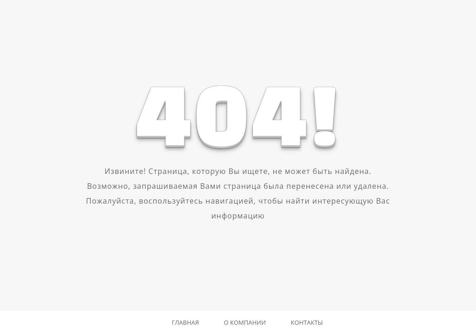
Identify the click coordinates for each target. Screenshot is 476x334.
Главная (185, 322)
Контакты (307, 322)
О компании (245, 322)
